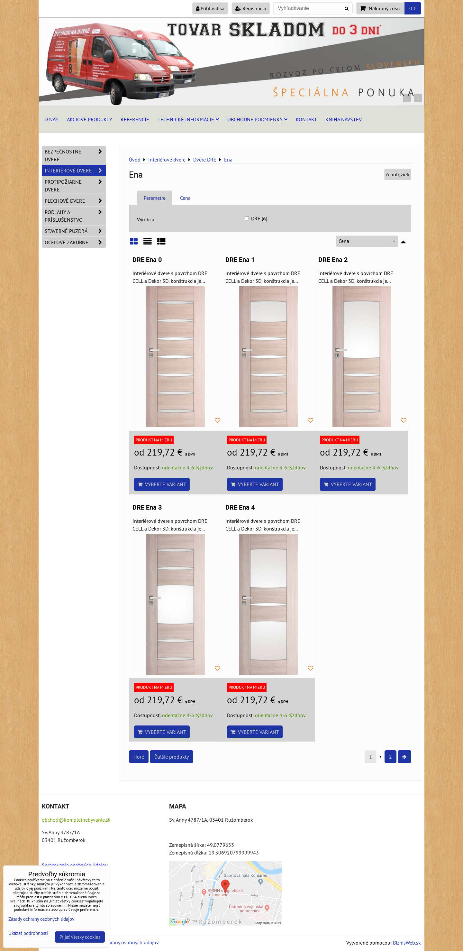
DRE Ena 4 (240, 507)
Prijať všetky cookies (79, 937)
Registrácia (250, 8)
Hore (138, 756)
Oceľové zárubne (75, 242)
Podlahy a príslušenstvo (75, 216)
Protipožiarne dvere (75, 185)
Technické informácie (188, 119)
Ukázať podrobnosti (28, 933)
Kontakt (306, 119)
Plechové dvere (75, 200)
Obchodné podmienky (257, 119)
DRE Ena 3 (147, 507)
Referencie (135, 119)
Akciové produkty (89, 119)
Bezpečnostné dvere (75, 155)
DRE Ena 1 (240, 259)
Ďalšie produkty (171, 756)
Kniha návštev (343, 119)
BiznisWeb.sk (407, 942)
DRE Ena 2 (333, 259)
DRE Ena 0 (147, 259)
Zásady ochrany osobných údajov (122, 942)
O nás (51, 119)
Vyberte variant (162, 484)
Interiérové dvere (75, 170)
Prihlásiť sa (210, 8)
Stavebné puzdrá (75, 231)
